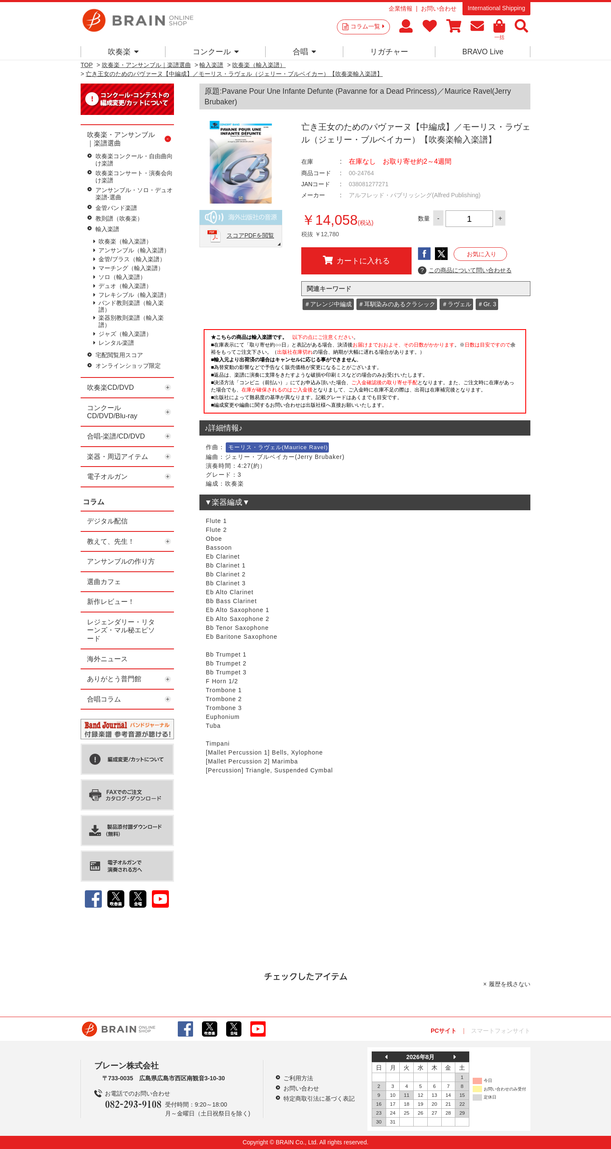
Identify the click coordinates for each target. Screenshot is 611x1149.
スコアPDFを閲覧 (250, 235)
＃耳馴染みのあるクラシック (396, 304)
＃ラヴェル (456, 304)
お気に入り (481, 254)
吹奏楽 (123, 52)
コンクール (216, 52)
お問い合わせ (439, 8)
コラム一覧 (367, 26)
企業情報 (400, 8)
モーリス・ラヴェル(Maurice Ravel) (278, 447)
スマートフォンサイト (500, 1030)
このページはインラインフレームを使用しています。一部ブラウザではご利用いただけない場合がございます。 (364, 373)
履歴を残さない (509, 984)
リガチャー (389, 52)
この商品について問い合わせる (465, 270)
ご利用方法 (298, 1078)
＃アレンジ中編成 (328, 304)
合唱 (304, 52)
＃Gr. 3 (486, 304)
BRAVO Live (482, 52)
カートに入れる (356, 260)
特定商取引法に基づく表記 (319, 1098)
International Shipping (496, 8)
